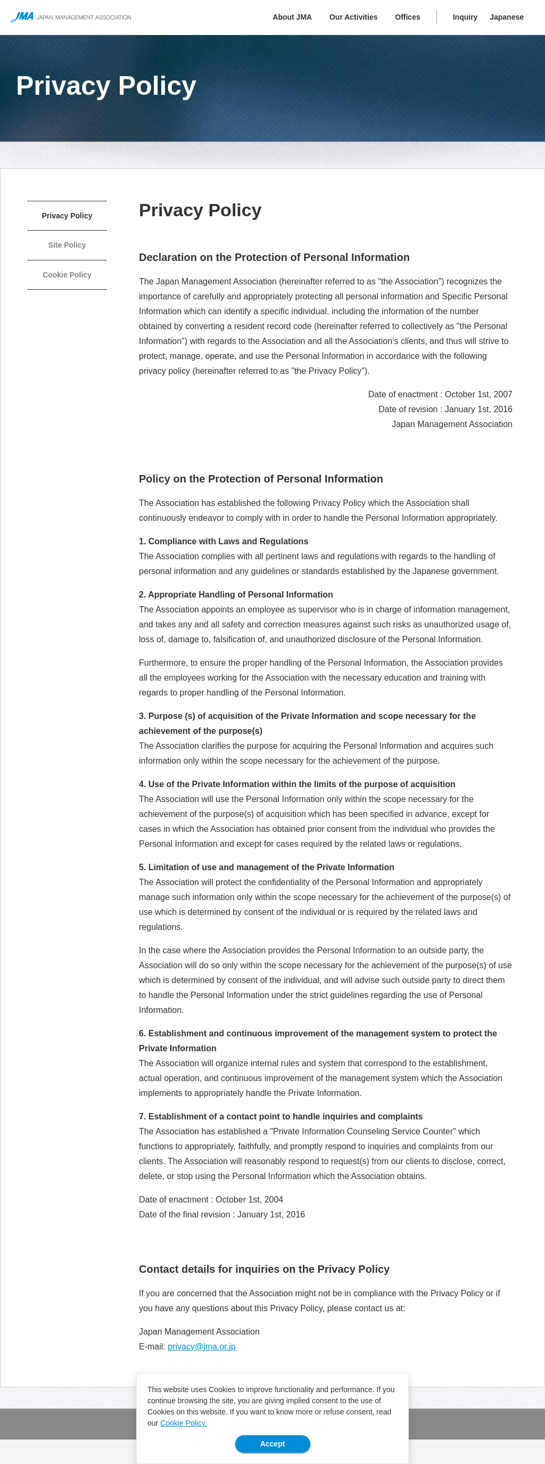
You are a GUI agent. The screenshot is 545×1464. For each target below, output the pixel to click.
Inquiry (465, 17)
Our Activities (353, 17)
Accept (272, 1444)
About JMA (292, 17)
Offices (407, 17)
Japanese (507, 17)
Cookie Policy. (183, 1423)
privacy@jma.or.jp (201, 1346)
